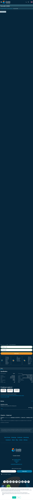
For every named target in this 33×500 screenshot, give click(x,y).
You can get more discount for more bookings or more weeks (12, 395)
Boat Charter (7, 437)
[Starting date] (16, 347)
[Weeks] (16, 350)
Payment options (5, 396)
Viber (16, 462)
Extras (2, 401)
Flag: (19, 382)
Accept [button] (14, 497)
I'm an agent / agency (6, 474)
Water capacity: (21, 380)
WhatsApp (16, 460)
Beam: (19, 376)
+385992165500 (17, 459)
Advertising (26, 437)
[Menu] (1, 2)
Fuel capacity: (3, 380)
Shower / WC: (3, 382)
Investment (19, 437)
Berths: (19, 381)
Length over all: (21, 375)
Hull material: (3, 376)
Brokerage (13, 437)
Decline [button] (19, 497)
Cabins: (2, 381)
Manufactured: (3, 373)
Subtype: (2, 375)
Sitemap (25, 440)
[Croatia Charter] (6, 2)
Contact (20, 440)
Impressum (8, 440)
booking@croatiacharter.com (16, 464)
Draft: (2, 377)
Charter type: (20, 373)
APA (2, 408)
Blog (17, 440)
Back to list (4, 11)
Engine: (19, 377)
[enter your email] (8, 471)
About (2, 368)
